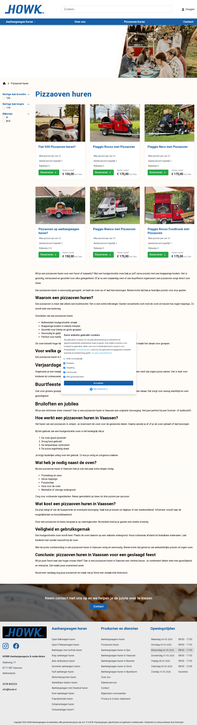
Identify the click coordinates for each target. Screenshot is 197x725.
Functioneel (71, 372)
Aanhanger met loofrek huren (67, 650)
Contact (98, 606)
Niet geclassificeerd (75, 377)
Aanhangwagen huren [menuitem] (21, 21)
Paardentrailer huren (62, 698)
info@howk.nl (10, 689)
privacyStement (83, 350)
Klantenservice (109, 682)
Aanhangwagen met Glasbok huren (70, 688)
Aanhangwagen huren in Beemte (118, 661)
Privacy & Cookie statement (115, 698)
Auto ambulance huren (63, 661)
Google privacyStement (101, 353)
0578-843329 (10, 684)
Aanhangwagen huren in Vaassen (118, 655)
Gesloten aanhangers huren (66, 666)
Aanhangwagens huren (113, 639)
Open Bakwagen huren (63, 639)
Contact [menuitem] (188, 21)
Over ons (106, 677)
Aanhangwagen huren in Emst (116, 666)
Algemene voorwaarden (113, 693)
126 (8, 98)
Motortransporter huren (64, 677)
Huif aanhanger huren (63, 671)
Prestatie (70, 363)
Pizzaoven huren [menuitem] (134, 21)
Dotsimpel (179, 722)
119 (8, 107)
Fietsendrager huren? (63, 709)
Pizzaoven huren (110, 644)
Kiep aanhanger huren (63, 655)
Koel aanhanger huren (63, 693)
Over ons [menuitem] (80, 21)
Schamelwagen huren (63, 704)
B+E (8, 121)
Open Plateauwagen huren (65, 644)
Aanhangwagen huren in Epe (115, 650)
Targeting (70, 368)
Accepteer (98, 383)
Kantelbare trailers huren (64, 682)
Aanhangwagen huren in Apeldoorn (119, 671)
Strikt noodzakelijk (74, 359)
